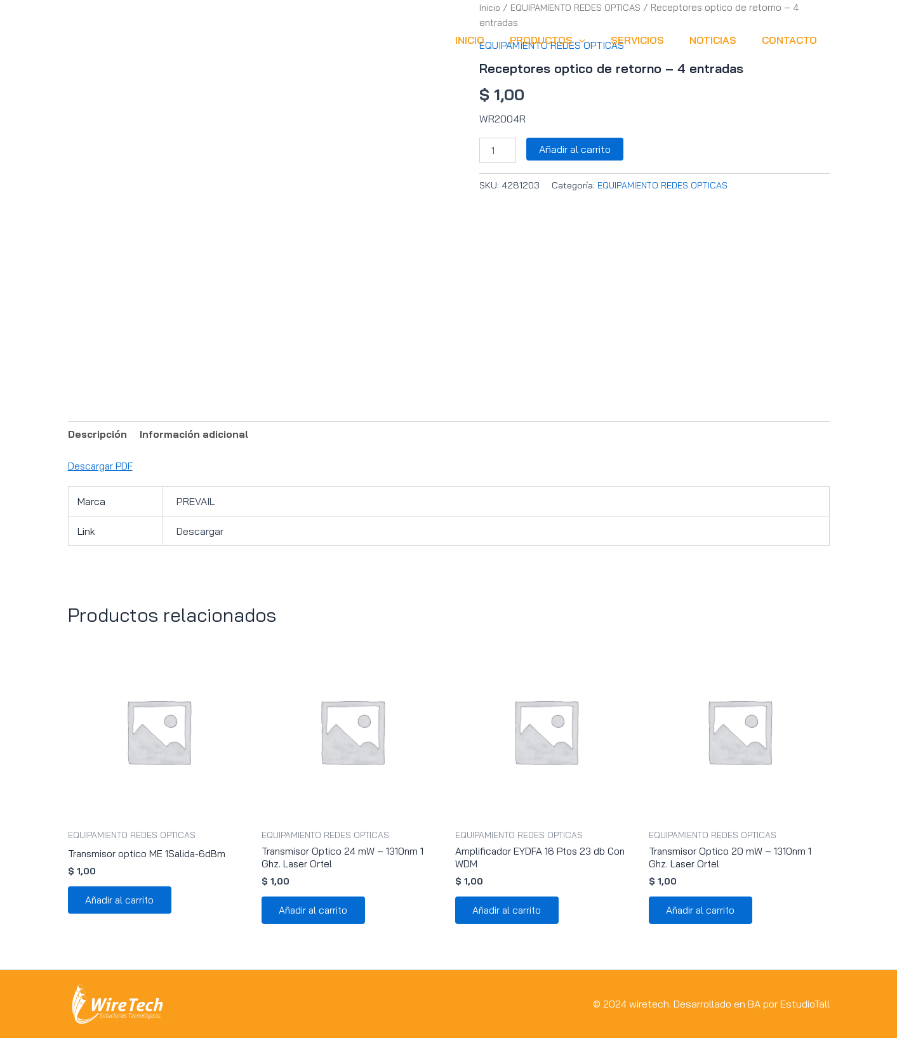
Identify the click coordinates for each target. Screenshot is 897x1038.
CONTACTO (792, 40)
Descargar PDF (102, 466)
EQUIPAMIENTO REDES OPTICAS (663, 184)
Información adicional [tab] (198, 434)
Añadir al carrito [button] (123, 903)
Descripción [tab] (99, 434)
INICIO (492, 40)
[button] (596, 40)
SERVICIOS (650, 40)
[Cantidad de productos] (497, 149)
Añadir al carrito (575, 148)
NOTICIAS (720, 40)
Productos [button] (565, 40)
